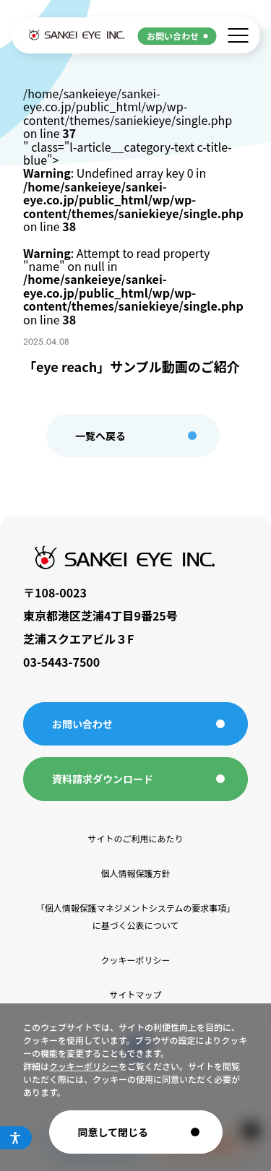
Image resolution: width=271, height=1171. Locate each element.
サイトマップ (135, 994)
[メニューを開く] (238, 35)
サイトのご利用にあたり (135, 838)
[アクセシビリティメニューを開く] (16, 1137)
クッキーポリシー (84, 1066)
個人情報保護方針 (135, 873)
